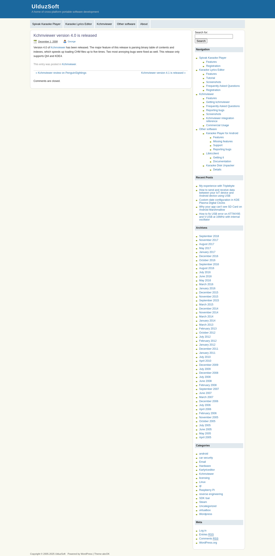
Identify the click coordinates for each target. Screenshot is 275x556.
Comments (208, 538)
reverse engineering (211, 494)
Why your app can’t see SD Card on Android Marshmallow (220, 208)
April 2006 (205, 409)
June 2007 (205, 393)
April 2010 (205, 360)
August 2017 (206, 244)
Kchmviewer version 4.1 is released (163, 72)
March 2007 (206, 397)
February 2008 (208, 385)
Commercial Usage (217, 125)
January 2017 (207, 252)
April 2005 (205, 437)
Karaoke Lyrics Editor (79, 24)
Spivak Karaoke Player (46, 24)
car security (206, 457)
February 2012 (208, 340)
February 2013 (208, 328)
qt (200, 485)
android (203, 453)
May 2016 (205, 280)
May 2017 (205, 248)
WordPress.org (208, 542)
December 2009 (208, 364)
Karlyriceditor (207, 469)
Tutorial (210, 78)
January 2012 (207, 344)
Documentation (222, 161)
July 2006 (205, 405)
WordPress (86, 554)
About (144, 24)
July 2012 (205, 336)
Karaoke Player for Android (222, 133)
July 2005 (205, 425)
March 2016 (206, 284)
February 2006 (208, 413)
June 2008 (205, 381)
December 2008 (208, 372)
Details (217, 169)
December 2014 (208, 308)
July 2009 (205, 369)
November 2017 (208, 240)
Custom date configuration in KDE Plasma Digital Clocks (219, 201)
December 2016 (208, 256)
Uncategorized (208, 506)
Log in (202, 530)
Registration (213, 65)
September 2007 (209, 389)
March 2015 (206, 304)
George (72, 41)
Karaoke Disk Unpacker (220, 165)
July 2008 (205, 376)
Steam (203, 502)
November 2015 (208, 296)
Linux (202, 482)
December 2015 (208, 292)
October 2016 (207, 260)
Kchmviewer (104, 24)
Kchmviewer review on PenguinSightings (61, 72)
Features (211, 61)
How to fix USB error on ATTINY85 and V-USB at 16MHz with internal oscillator (219, 216)
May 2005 (205, 433)
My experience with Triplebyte (216, 185)
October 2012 (207, 332)
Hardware (205, 465)
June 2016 (205, 276)
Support (218, 145)
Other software (126, 24)
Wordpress (205, 514)
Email (202, 461)
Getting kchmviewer (218, 102)
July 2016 (205, 272)
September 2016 (209, 264)
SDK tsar (204, 498)
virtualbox (205, 510)
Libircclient (212, 153)
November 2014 (208, 312)
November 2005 (208, 417)
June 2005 (205, 429)
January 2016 (207, 288)
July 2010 (205, 356)
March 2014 (206, 316)
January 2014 (207, 320)
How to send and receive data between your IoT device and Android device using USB (217, 192)
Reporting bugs (215, 110)
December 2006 (208, 401)
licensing (204, 477)
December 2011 (208, 348)
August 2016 (206, 268)
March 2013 (206, 324)
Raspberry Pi (207, 490)
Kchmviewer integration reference (220, 120)
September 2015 (209, 300)
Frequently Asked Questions (223, 85)
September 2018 (209, 236)
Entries (206, 534)
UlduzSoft (45, 6)
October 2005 (207, 421)
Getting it (218, 157)
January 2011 (207, 352)
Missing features (223, 141)
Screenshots (213, 82)
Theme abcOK (102, 554)
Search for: (201, 32)
